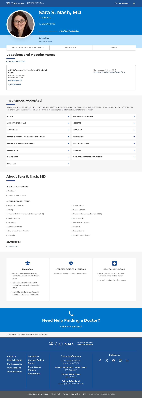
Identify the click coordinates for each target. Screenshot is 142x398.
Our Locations (14, 368)
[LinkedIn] (127, 360)
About (114, 48)
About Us (11, 357)
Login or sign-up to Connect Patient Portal (109, 72)
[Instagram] (120, 360)
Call (71, 327)
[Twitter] (107, 360)
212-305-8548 (71, 377)
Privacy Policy (56, 394)
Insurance (70, 48)
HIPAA (84, 394)
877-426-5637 (71, 370)
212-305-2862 (110, 394)
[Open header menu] (134, 3)
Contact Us (33, 357)
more (50, 41)
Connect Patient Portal (36, 361)
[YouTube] (113, 360)
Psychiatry (12, 246)
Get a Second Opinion (34, 368)
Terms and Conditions (71, 394)
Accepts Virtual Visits (17, 61)
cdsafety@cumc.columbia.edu (71, 384)
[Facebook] (100, 360)
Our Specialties (14, 372)
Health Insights (14, 360)
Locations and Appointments (28, 48)
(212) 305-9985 (48, 24)
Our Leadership (14, 364)
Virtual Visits (34, 374)
